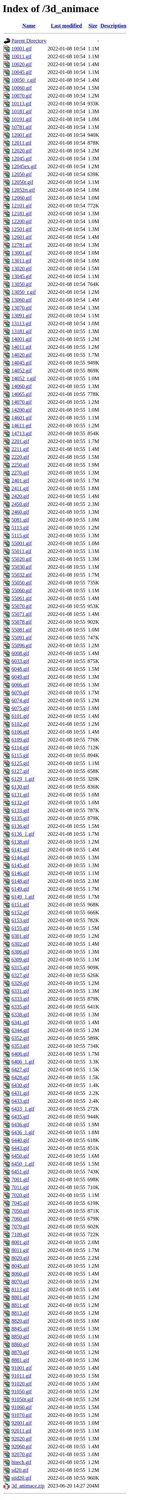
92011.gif (21, 1431)
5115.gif (20, 535)
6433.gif (20, 1101)
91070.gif (21, 1415)
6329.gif (20, 983)
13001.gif (21, 253)
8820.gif (20, 1321)
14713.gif (21, 433)
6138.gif (20, 842)
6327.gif (20, 975)
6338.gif (20, 1014)
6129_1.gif (22, 779)
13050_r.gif (23, 292)
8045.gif (20, 1266)
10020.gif (21, 64)
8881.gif (20, 1360)
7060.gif (20, 1219)
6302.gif (20, 944)
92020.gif (21, 1438)
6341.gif (20, 1022)
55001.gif (21, 543)
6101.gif (20, 716)
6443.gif (20, 1148)
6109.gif (20, 739)
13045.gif (21, 276)
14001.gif (21, 339)
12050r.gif (22, 182)
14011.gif (21, 347)
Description (113, 25)
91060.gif (21, 1407)
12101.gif (21, 205)
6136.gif (20, 826)
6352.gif (20, 1038)
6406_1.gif (22, 1061)
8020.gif (20, 1258)
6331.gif (20, 991)
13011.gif (21, 260)
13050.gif (21, 284)
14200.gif (21, 410)
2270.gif (20, 472)
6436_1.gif (22, 1132)
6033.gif (20, 661)
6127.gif (20, 771)
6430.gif (20, 1085)
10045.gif (21, 72)
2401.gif (20, 480)
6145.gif (20, 865)
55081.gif (21, 630)
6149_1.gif (22, 897)
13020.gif (21, 268)
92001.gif (21, 1423)
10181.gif (21, 111)
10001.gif (21, 48)
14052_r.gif (23, 378)
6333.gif (20, 999)
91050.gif (21, 1391)
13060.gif (21, 300)
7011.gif (20, 1187)
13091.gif (21, 315)
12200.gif (21, 221)
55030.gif (21, 567)
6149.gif (20, 889)
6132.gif (20, 802)
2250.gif (20, 465)
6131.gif (20, 794)
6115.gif (20, 755)
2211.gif (20, 449)
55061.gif (21, 598)
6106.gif (20, 732)
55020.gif (21, 559)
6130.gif (20, 787)
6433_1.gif (22, 1109)
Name (28, 25)
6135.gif (20, 818)
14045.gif (21, 363)
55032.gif (21, 575)
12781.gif (21, 245)
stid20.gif (21, 1478)
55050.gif (21, 582)
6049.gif (20, 677)
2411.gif (20, 488)
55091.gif (21, 637)
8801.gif (20, 1297)
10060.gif (21, 88)
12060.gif (21, 198)
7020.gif (20, 1195)
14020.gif (21, 355)
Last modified (66, 25)
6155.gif (20, 928)
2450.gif (20, 504)
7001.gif (20, 1179)
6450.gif (20, 1156)
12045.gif (21, 158)
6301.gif (20, 936)
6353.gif (20, 1046)
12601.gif (21, 237)
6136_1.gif (22, 834)
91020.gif (21, 1383)
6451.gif (20, 1171)
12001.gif (21, 135)
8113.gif (20, 1289)
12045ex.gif (24, 166)
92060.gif (21, 1446)
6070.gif (20, 692)
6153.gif (20, 920)
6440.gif (20, 1140)
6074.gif (20, 700)
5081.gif (20, 520)
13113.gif (21, 323)
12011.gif (21, 143)
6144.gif (20, 857)
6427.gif (20, 1069)
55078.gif (21, 622)
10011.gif (21, 56)
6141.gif (20, 849)
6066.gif (20, 685)
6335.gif (20, 1006)
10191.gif (21, 119)
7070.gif (20, 1226)
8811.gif (20, 1305)
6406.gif (20, 1054)
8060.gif (20, 1274)
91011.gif (21, 1376)
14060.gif (21, 386)
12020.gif (21, 150)
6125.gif (20, 763)
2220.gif (20, 457)
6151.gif (20, 904)
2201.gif (20, 441)
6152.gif (20, 912)
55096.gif (21, 645)
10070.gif (21, 95)
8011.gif (20, 1250)
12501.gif (21, 229)
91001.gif (21, 1368)
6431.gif (20, 1093)
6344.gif (20, 1030)
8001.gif (20, 1242)
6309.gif (20, 959)
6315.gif (20, 967)
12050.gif (21, 174)
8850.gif (20, 1336)
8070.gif (20, 1281)
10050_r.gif (23, 80)
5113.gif (20, 527)
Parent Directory (28, 41)
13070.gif (21, 308)
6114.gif (20, 747)
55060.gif (21, 590)
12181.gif (21, 213)
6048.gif (20, 669)
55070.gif (21, 606)
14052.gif (21, 370)
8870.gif (20, 1352)
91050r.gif (22, 1399)
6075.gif (20, 708)
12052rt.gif (23, 190)
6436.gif (20, 1124)
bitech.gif (21, 1462)
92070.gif (21, 1454)
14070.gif (21, 402)
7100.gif (20, 1234)
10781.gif (21, 127)
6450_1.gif (22, 1164)
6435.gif (20, 1116)
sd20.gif (19, 1470)
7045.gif (20, 1203)
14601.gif (21, 417)
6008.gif (20, 653)
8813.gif (20, 1313)
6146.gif (20, 873)
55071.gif (21, 614)
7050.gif (20, 1211)
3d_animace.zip (28, 1486)
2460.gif (20, 512)
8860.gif (20, 1344)
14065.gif (21, 394)
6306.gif (20, 952)
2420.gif (20, 496)
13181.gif (21, 331)
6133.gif (20, 810)
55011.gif (21, 551)
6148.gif (20, 881)
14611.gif (21, 425)
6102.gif (20, 724)
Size (93, 25)
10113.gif (21, 103)
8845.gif (20, 1328)
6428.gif (20, 1077)
